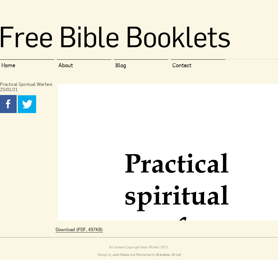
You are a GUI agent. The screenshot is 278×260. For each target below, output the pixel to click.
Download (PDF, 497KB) (79, 229)
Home (8, 65)
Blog (120, 65)
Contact (181, 65)
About (65, 65)
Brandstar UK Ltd (168, 254)
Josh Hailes (120, 254)
